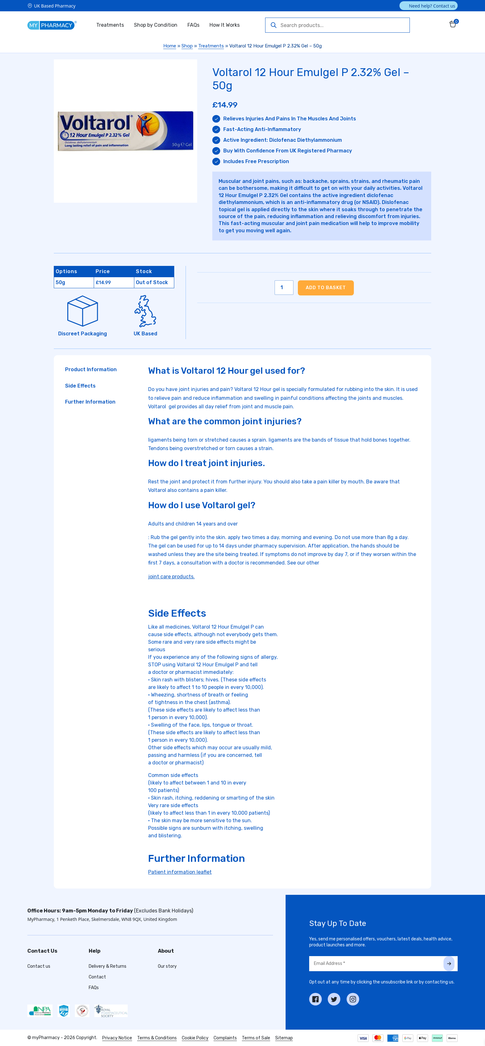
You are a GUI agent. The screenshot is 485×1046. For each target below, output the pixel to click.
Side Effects (80, 386)
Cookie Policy (195, 1038)
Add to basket (326, 287)
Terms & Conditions (157, 1038)
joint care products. (171, 577)
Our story (167, 966)
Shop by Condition (155, 25)
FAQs (193, 25)
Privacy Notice (117, 1038)
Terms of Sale (256, 1038)
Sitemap (284, 1038)
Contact (97, 977)
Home (169, 46)
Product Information (91, 369)
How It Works (224, 25)
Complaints (225, 1038)
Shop (187, 46)
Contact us (38, 966)
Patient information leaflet (180, 872)
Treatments (110, 25)
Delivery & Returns (107, 966)
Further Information (90, 402)
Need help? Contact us (432, 6)
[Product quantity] (284, 287)
